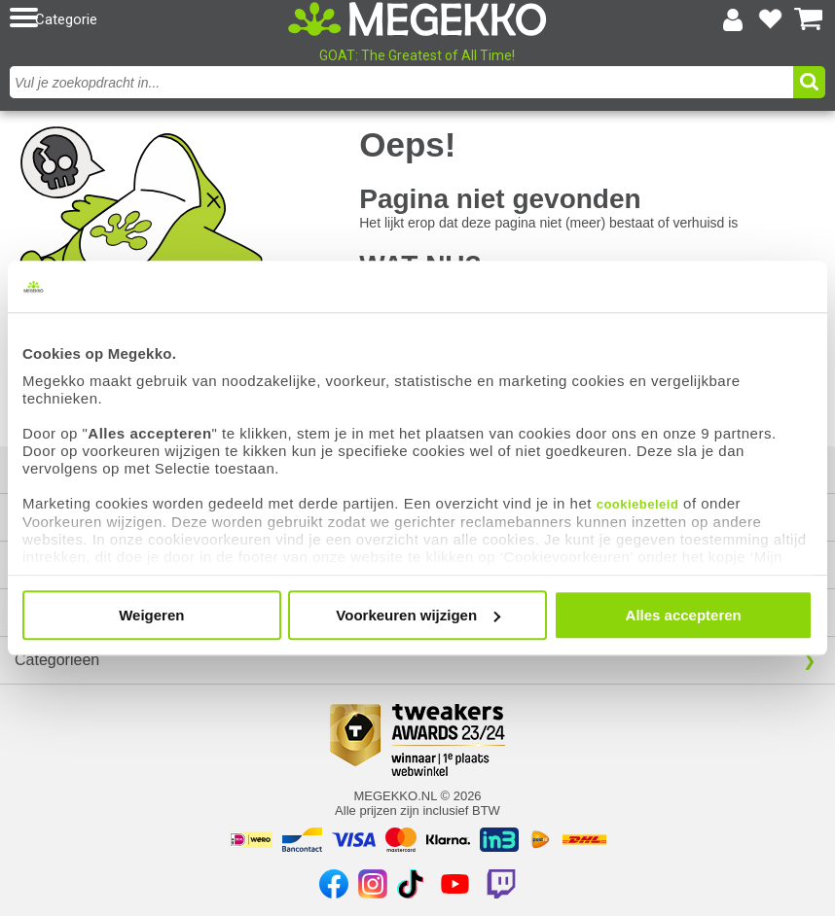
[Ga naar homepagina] (417, 19)
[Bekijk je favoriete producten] (770, 19)
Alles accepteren (684, 615)
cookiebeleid (638, 504)
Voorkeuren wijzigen (418, 615)
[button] (141, 19)
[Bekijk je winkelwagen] (808, 19)
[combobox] (401, 82)
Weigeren (151, 615)
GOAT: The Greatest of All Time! (417, 55)
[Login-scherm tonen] (732, 19)
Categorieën (57, 660)
